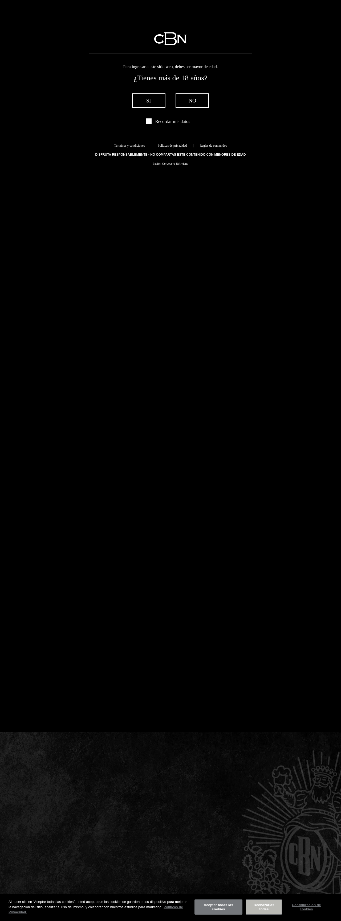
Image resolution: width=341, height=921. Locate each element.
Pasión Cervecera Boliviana (170, 164)
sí (148, 101)
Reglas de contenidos (213, 145)
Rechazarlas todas (264, 907)
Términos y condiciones (129, 145)
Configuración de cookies (306, 907)
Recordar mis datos (172, 121)
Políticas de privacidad (172, 145)
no (192, 101)
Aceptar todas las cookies (218, 907)
